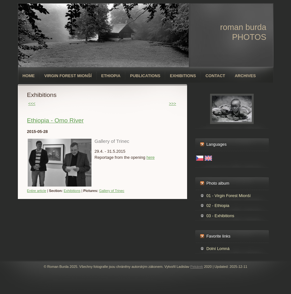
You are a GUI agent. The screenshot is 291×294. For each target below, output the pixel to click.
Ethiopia (110, 75)
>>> (172, 103)
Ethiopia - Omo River (55, 120)
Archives (245, 75)
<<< (31, 103)
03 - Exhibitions (221, 215)
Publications (145, 75)
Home (29, 75)
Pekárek (196, 266)
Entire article (36, 191)
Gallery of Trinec (111, 191)
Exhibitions (183, 75)
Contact (215, 75)
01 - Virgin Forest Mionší (229, 195)
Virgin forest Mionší (68, 75)
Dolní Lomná (218, 248)
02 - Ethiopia (218, 205)
